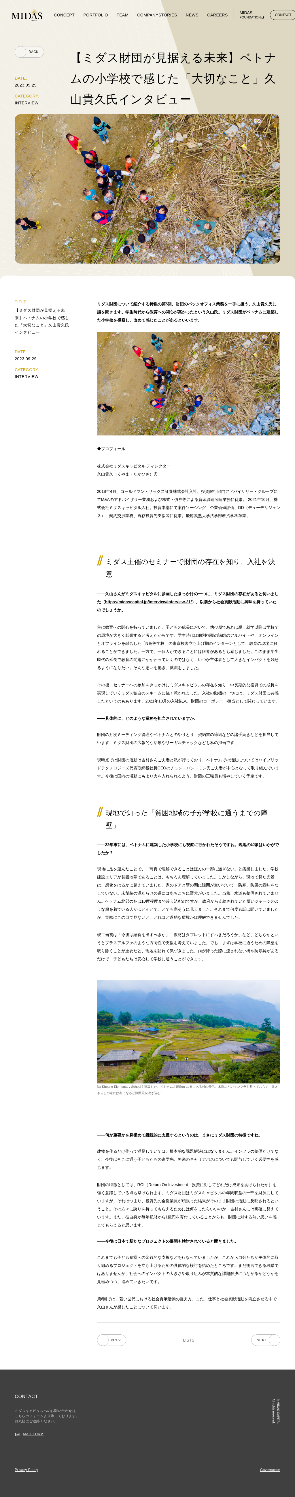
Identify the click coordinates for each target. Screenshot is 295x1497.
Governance (270, 1470)
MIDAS (250, 15)
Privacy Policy (26, 1470)
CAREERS (217, 15)
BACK (34, 52)
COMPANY (147, 15)
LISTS (188, 1340)
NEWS (192, 15)
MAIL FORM (33, 1434)
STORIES (167, 15)
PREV (116, 1340)
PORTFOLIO (95, 15)
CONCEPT (64, 15)
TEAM (122, 15)
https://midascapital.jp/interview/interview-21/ (148, 602)
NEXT (261, 1340)
